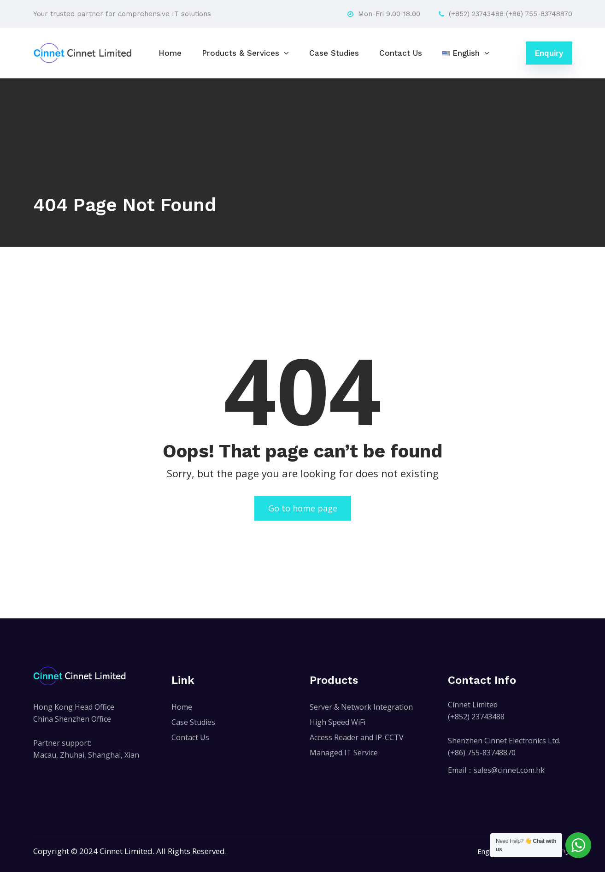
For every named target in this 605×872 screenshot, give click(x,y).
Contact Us (400, 53)
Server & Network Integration (361, 707)
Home (170, 53)
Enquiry (549, 53)
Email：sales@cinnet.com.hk (496, 770)
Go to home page (302, 508)
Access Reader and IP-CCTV (357, 737)
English (488, 851)
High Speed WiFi (337, 722)
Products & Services (240, 53)
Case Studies (334, 53)
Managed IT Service (344, 752)
